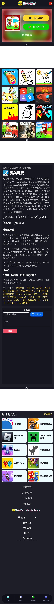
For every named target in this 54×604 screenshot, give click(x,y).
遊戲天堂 (22, 217)
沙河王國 (30, 288)
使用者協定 (27, 498)
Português (27, 538)
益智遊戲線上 (15, 168)
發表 (10, 331)
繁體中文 (27, 523)
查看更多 (48, 414)
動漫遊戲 (8, 223)
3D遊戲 (43, 217)
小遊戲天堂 (12, 291)
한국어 (27, 533)
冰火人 (19, 294)
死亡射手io (12, 303)
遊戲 (5, 168)
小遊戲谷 (33, 217)
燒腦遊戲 (19, 223)
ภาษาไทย (27, 528)
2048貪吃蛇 (8, 294)
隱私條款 (27, 504)
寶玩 (9, 300)
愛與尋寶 (27, 168)
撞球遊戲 (11, 297)
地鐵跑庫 (20, 288)
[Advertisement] (27, 57)
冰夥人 (17, 300)
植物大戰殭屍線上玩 (31, 300)
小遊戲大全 (27, 493)
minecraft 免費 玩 (32, 294)
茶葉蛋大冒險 (42, 291)
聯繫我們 (27, 487)
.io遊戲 (39, 288)
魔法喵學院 (24, 303)
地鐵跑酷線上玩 (27, 291)
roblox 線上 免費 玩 (26, 297)
